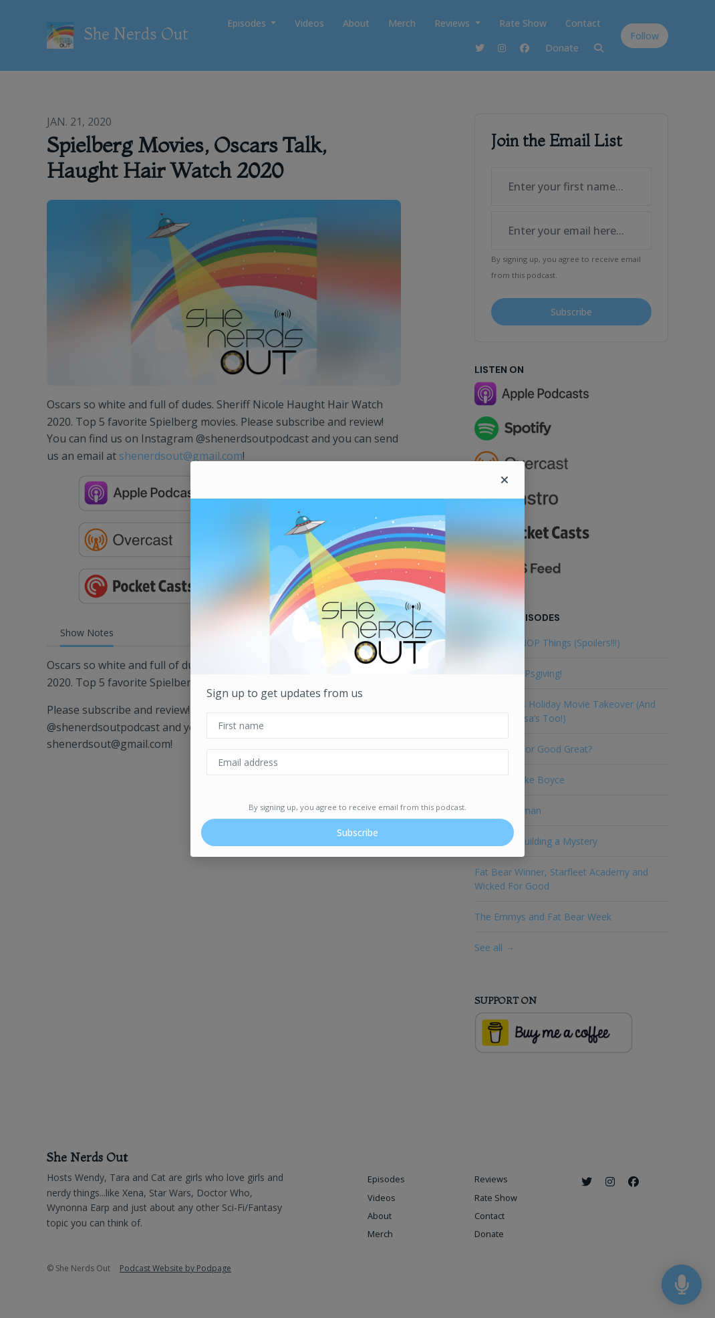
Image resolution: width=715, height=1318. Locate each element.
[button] (504, 480)
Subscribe (357, 832)
